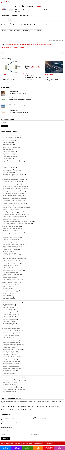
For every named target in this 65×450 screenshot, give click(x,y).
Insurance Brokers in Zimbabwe (10, 352)
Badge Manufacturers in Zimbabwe (10, 265)
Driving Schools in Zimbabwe (9, 382)
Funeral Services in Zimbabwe (9, 347)
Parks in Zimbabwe (7, 295)
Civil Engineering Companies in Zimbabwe (12, 211)
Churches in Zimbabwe (8, 169)
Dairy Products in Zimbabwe (9, 153)
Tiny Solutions (27, 73)
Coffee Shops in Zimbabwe (9, 312)
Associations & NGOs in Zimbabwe (9, 165)
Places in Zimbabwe (7, 297)
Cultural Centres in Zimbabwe (9, 291)
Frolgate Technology (62, 53)
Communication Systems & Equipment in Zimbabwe (17, 44)
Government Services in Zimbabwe (10, 230)
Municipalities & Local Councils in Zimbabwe (13, 232)
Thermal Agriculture (14, 110)
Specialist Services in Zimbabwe (8, 328)
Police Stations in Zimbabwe (9, 175)
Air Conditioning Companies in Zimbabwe (12, 181)
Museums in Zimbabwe (8, 293)
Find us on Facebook (7, 418)
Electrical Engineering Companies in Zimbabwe (13, 216)
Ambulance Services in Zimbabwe (10, 241)
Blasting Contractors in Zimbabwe (10, 205)
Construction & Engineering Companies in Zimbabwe (13, 203)
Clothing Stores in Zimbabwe (9, 311)
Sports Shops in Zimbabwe (9, 321)
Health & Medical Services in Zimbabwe (10, 237)
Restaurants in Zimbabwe (8, 298)
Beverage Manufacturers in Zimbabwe (11, 269)
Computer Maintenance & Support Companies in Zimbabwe (14, 46)
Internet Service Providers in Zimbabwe (11, 356)
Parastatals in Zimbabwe (8, 233)
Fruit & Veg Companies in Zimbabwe (11, 160)
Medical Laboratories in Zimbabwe (10, 249)
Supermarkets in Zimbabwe (9, 323)
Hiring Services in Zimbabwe (9, 351)
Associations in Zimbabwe (8, 167)
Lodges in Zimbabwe (7, 144)
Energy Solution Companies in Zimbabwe (12, 344)
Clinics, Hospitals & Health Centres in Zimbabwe (13, 244)
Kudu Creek (12, 104)
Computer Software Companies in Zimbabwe (13, 193)
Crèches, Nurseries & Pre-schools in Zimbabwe (13, 380)
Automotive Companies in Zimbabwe (11, 263)
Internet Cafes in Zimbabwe (9, 354)
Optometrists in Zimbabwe (8, 251)
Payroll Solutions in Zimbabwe (9, 359)
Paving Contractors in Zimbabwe (10, 219)
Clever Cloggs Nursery (14, 97)
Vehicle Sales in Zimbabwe (9, 373)
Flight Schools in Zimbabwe (9, 384)
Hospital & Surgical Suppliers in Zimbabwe (12, 246)
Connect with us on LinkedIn (9, 422)
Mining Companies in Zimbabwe (10, 275)
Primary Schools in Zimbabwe (9, 386)
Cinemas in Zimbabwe (8, 288)
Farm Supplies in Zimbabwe (9, 156)
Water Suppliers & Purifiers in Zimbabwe (12, 279)
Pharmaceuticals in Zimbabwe (9, 277)
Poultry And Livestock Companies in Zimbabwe (13, 161)
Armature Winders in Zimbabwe (10, 262)
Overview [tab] (4, 20)
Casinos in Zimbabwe (7, 286)
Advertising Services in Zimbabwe (10, 333)
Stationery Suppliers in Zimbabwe (10, 366)
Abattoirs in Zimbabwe (8, 149)
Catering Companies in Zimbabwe (10, 342)
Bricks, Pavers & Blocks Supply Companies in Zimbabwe (15, 207)
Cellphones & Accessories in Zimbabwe (11, 184)
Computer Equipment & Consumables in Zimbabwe (41, 44)
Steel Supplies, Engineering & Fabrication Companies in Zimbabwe (18, 221)
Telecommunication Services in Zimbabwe (12, 368)
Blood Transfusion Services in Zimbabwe (12, 242)
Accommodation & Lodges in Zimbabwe (10, 135)
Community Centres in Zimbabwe (10, 290)
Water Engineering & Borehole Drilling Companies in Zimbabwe (17, 223)
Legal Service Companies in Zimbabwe (11, 358)
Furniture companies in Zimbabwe (10, 272)
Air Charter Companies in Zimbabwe (11, 335)
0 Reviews (38, 6)
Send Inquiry (14, 15)
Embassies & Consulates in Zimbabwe (11, 228)
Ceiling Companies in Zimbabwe (10, 209)
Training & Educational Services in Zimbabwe (11, 377)
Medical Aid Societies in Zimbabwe (10, 248)
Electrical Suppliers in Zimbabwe (10, 314)
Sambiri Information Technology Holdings (2, 53)
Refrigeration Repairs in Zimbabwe (10, 365)
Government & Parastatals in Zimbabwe (10, 226)
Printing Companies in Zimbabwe (10, 361)
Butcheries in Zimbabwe (8, 309)
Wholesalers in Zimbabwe (8, 324)
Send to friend (5, 15)
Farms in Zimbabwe (7, 158)
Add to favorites (24, 15)
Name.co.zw (5, 74)
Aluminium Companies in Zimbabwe (11, 260)
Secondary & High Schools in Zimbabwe (12, 387)
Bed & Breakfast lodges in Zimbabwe (11, 137)
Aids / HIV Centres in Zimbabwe (10, 239)
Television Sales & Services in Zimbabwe (12, 197)
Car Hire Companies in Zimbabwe (10, 340)
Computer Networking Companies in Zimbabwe (39, 46)
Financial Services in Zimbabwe (10, 346)
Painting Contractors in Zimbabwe (10, 218)
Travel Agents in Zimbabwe (9, 371)
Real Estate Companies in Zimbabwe (11, 363)
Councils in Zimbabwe (8, 172)
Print (32, 15)
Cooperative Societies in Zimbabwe (10, 170)
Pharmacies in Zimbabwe (8, 253)
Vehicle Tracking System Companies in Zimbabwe (14, 198)
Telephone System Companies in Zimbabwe (12, 195)
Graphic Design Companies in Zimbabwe (12, 349)
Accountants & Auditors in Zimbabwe (11, 332)
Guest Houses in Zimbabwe (9, 140)
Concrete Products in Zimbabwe (10, 212)
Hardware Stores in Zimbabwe (9, 318)
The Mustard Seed (13, 91)
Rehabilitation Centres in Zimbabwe (11, 254)
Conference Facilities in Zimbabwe (10, 139)
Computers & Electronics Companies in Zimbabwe (12, 47)
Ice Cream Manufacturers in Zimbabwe (11, 274)
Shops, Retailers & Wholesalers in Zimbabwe (11, 302)
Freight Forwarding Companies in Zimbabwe (13, 270)
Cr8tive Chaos (49, 74)
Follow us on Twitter (39, 418)
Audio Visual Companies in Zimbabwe (11, 183)
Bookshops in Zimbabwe (8, 305)
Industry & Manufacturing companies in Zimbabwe (12, 258)
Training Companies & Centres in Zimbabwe (12, 389)
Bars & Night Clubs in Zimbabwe (10, 284)
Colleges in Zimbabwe (8, 379)
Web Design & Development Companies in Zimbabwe (15, 200)
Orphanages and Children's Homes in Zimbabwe (13, 174)
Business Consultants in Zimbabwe (10, 339)
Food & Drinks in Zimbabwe (9, 316)
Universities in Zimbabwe (8, 391)
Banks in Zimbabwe (7, 337)
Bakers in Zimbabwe (7, 267)
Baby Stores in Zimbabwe (8, 304)
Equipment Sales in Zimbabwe (9, 154)
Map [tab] (10, 20)
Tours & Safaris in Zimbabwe (9, 370)
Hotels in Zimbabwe (7, 142)
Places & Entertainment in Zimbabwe (9, 282)
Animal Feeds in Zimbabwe (9, 151)
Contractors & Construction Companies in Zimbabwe (14, 214)
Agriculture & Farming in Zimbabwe (9, 147)
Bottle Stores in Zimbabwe (8, 307)
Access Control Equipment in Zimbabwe (12, 330)
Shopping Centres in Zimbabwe (10, 319)
